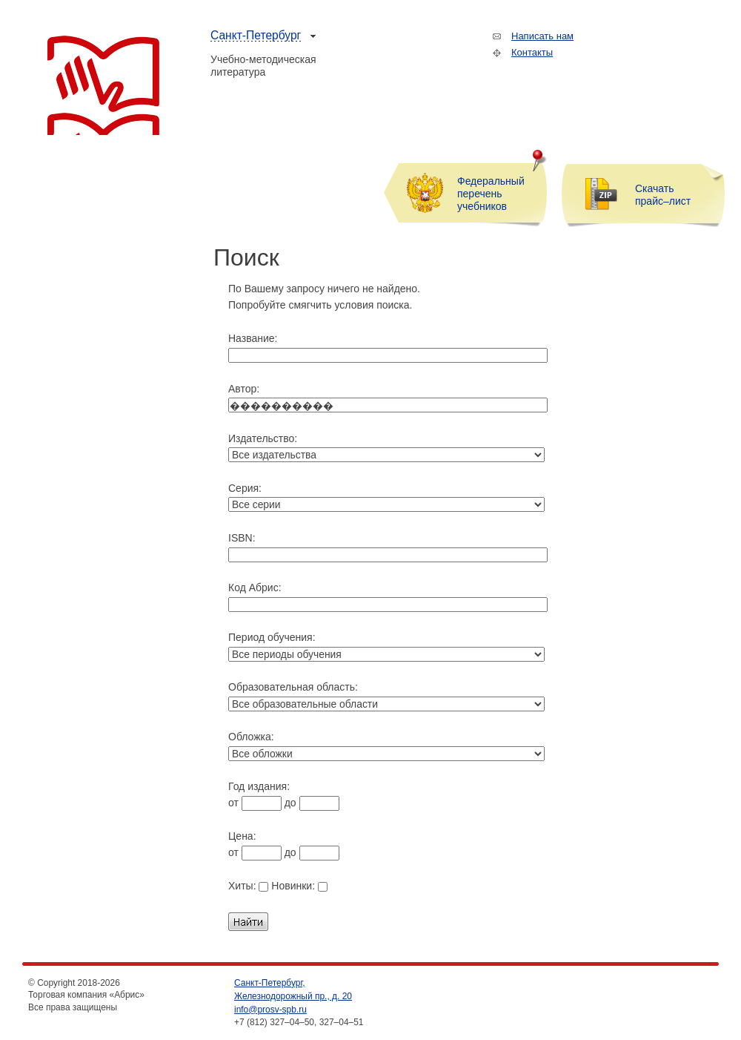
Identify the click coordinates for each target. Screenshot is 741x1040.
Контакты (532, 52)
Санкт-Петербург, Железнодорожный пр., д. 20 (293, 989)
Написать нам (542, 36)
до (312, 803)
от (255, 803)
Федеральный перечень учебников (491, 193)
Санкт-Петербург (255, 35)
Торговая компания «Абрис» (103, 85)
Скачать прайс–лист (663, 194)
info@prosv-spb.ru (270, 1009)
